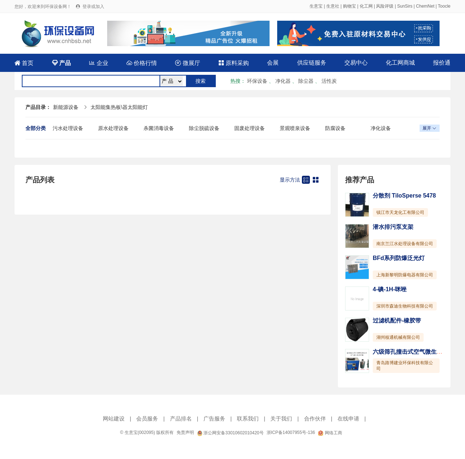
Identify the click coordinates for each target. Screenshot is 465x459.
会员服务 (147, 418)
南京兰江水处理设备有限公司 (404, 243)
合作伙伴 (315, 418)
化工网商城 (400, 63)
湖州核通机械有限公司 (398, 337)
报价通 (441, 63)
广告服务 (214, 418)
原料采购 (233, 63)
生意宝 (316, 6)
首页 (24, 63)
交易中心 (356, 63)
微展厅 (187, 63)
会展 (273, 63)
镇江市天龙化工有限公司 (400, 212)
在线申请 (348, 418)
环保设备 (257, 81)
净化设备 (381, 128)
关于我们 (281, 418)
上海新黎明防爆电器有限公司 (404, 274)
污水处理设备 (68, 128)
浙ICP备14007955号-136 (291, 432)
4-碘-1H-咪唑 (390, 289)
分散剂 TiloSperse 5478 (404, 195)
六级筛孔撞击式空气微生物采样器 (416, 352)
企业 (98, 63)
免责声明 (185, 432)
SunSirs (404, 6)
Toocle (444, 6)
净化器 (283, 81)
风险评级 (384, 6)
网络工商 (330, 432)
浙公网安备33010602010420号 (230, 432)
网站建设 (114, 418)
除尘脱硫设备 (204, 128)
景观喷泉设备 (295, 128)
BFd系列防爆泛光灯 (399, 258)
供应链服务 (311, 63)
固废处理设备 (249, 128)
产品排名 (181, 418)
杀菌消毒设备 (158, 128)
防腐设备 (335, 128)
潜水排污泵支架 (393, 227)
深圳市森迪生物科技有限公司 (404, 306)
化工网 (366, 6)
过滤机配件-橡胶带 (397, 320)
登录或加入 (93, 6)
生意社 (332, 6)
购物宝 (349, 6)
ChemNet (425, 6)
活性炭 (329, 81)
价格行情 (141, 63)
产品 (61, 63)
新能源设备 (65, 107)
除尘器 (306, 81)
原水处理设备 (113, 128)
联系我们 (248, 418)
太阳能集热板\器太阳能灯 (119, 107)
